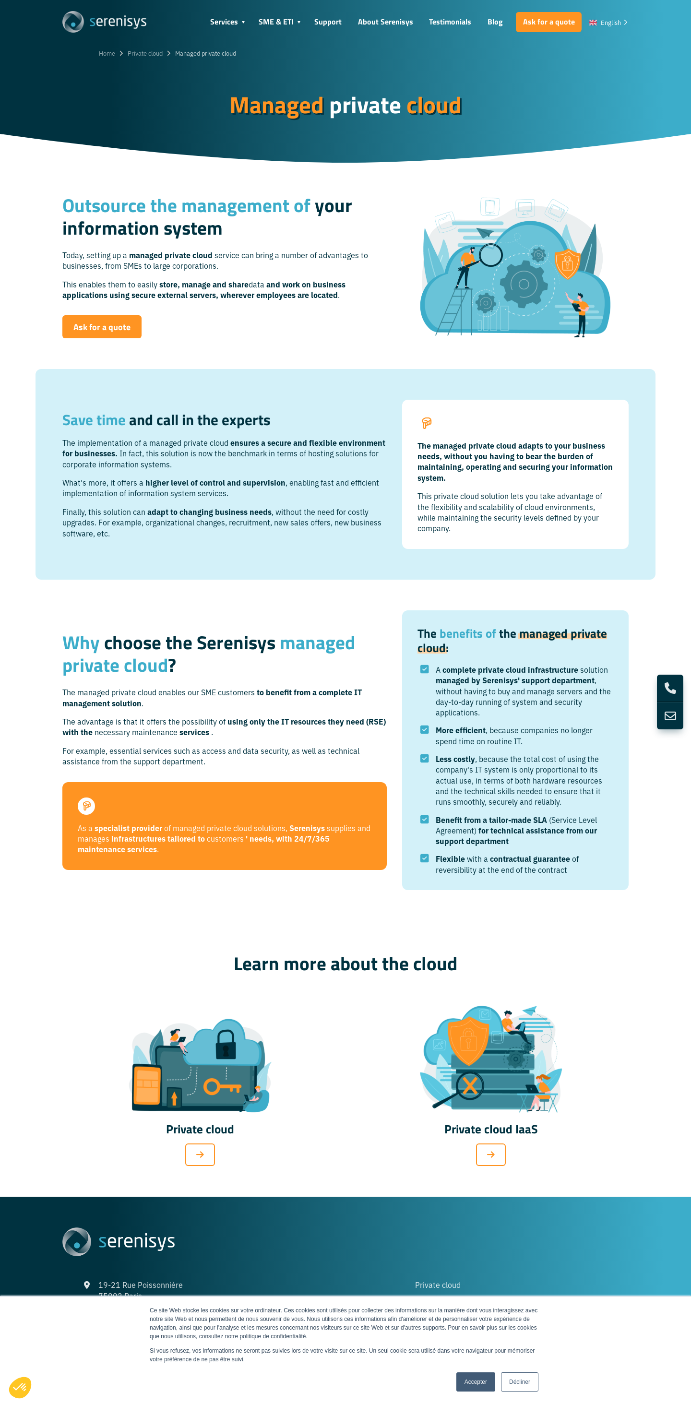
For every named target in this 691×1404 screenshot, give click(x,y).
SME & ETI (276, 21)
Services (224, 21)
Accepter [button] (476, 1382)
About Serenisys (385, 21)
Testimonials (450, 21)
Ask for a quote (549, 21)
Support (328, 21)
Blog (495, 21)
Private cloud (145, 53)
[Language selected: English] (609, 22)
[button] (20, 1387)
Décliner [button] (519, 1382)
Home (107, 53)
